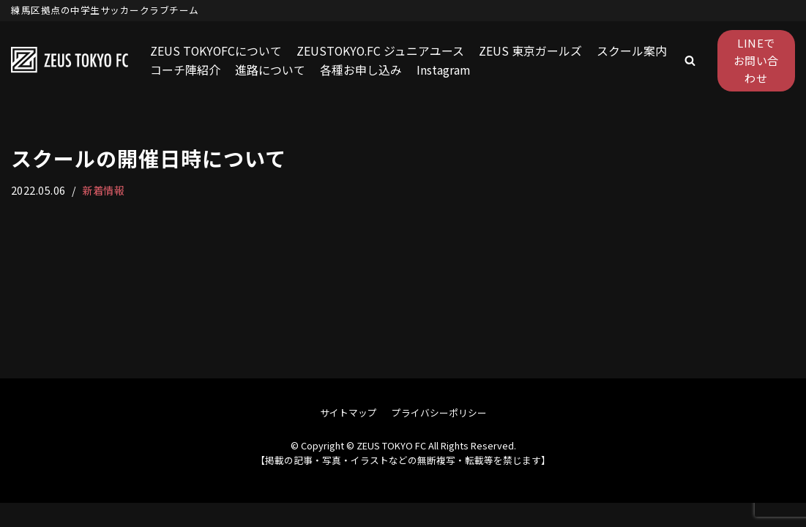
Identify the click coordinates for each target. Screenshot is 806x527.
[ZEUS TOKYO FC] (69, 61)
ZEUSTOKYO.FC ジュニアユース (383, 50)
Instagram (444, 69)
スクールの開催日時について (148, 158)
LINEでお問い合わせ (756, 60)
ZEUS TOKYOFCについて (216, 50)
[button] (689, 60)
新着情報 (104, 190)
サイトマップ (348, 437)
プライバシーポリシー (439, 437)
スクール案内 (635, 50)
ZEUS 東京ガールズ (534, 50)
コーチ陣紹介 (185, 69)
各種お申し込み (361, 69)
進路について (270, 69)
